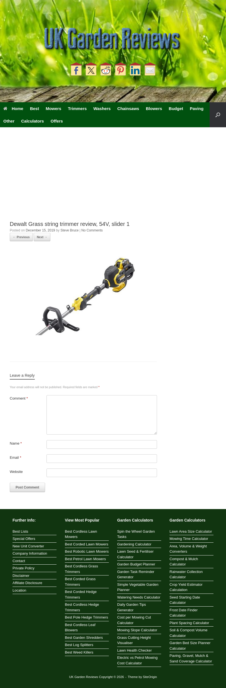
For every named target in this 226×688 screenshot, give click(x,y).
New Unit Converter (28, 546)
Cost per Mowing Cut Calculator (134, 620)
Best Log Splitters (79, 645)
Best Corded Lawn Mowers (86, 544)
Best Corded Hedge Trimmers (81, 594)
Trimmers (77, 108)
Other (8, 121)
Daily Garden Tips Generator (131, 607)
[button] (218, 114)
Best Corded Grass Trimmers (80, 582)
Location (19, 590)
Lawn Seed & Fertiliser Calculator (135, 554)
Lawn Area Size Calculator (191, 531)
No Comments (92, 230)
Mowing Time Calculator (189, 539)
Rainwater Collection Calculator (186, 574)
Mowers (53, 108)
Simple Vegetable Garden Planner (137, 587)
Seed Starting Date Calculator (185, 600)
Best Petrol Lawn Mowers (85, 559)
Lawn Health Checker (134, 650)
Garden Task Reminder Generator (135, 574)
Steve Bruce (69, 230)
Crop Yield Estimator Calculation (186, 587)
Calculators (32, 121)
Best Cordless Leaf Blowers (80, 627)
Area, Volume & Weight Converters (188, 549)
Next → (42, 237)
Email (15, 457)
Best (34, 108)
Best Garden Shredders (84, 637)
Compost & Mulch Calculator (184, 562)
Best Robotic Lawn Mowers (87, 551)
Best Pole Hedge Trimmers (86, 617)
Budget (176, 108)
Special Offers (24, 539)
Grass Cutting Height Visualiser (134, 640)
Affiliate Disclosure (27, 583)
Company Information (30, 553)
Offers (57, 121)
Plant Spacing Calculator (189, 623)
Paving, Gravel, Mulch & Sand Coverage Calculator (191, 658)
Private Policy (24, 568)
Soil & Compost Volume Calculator (189, 633)
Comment (19, 398)
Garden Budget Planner (136, 564)
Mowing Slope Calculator (137, 630)
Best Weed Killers (79, 652)
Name (16, 443)
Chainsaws (128, 108)
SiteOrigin (150, 677)
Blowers (154, 108)
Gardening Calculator (134, 544)
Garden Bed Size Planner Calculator (190, 645)
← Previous (21, 237)
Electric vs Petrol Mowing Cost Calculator (137, 660)
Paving (196, 108)
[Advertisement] (113, 179)
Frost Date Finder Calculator (184, 613)
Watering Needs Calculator (138, 597)
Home (13, 108)
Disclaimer (21, 576)
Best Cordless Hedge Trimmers (82, 607)
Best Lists (20, 531)
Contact (19, 561)
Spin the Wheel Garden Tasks (136, 534)
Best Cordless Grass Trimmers (81, 569)
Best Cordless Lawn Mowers (81, 534)
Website (16, 472)
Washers (102, 108)
